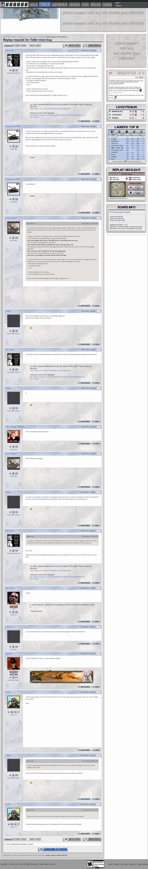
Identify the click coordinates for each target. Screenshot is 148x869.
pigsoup (9, 654)
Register (119, 6)
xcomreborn (117, 115)
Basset (113, 159)
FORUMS (45, 4)
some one (9, 627)
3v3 (131, 135)
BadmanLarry (117, 111)
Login (117, 3)
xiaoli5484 (114, 152)
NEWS (33, 4)
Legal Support (143, 864)
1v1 (113, 135)
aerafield (111, 87)
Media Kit (133, 864)
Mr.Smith (10, 50)
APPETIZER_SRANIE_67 (119, 145)
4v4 (140, 135)
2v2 (122, 135)
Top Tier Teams (126, 174)
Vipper (8, 311)
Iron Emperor (11, 218)
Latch (8, 692)
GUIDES (107, 4)
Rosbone (111, 95)
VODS (85, 4)
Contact (117, 864)
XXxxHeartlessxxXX (122, 198)
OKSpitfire (112, 80)
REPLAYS (96, 4)
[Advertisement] (75, 19)
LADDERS (74, 4)
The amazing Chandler (15, 427)
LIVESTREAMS (59, 4)
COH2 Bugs (41, 37)
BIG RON (10, 588)
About (110, 864)
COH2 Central (31, 37)
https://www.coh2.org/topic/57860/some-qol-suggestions (50, 109)
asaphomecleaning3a (135, 227)
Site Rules (125, 864)
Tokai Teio (114, 143)
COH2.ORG (7, 37)
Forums (14, 37)
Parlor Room (22, 37)
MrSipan (115, 118)
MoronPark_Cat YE (117, 150)
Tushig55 (114, 157)
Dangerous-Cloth (13, 126)
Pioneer (113, 154)
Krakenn (114, 139)
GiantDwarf (114, 141)
